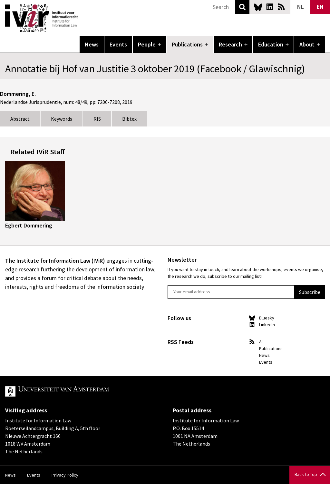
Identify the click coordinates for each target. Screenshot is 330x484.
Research (230, 44)
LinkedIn (269, 6)
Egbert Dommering (28, 225)
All (261, 342)
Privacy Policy (65, 475)
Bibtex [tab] (129, 119)
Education (270, 44)
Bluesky (258, 6)
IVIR (82, 18)
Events (118, 44)
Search (242, 7)
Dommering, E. (18, 93)
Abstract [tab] (20, 119)
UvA (80, 391)
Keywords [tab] (61, 119)
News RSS (281, 6)
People (147, 44)
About (307, 44)
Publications (187, 44)
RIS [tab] (97, 119)
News (92, 44)
